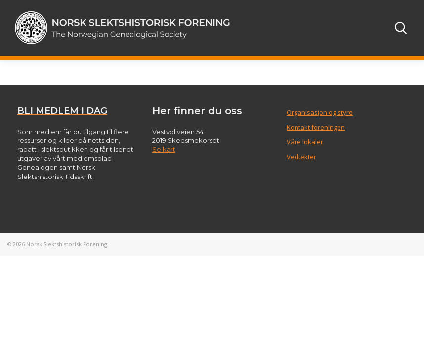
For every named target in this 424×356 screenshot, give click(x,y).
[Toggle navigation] (374, 28)
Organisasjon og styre (320, 112)
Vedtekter (301, 156)
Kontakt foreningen (316, 127)
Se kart (163, 149)
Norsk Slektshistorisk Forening (66, 244)
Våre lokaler (305, 141)
